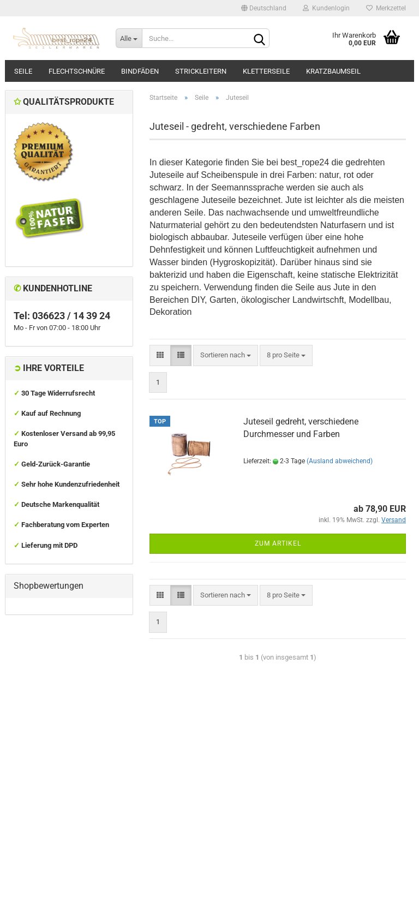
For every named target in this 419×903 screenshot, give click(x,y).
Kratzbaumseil (333, 71)
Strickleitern (200, 71)
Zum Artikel (278, 543)
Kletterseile (266, 71)
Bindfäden (140, 71)
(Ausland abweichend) (340, 461)
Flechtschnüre (77, 71)
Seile (23, 71)
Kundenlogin (326, 8)
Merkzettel (386, 8)
